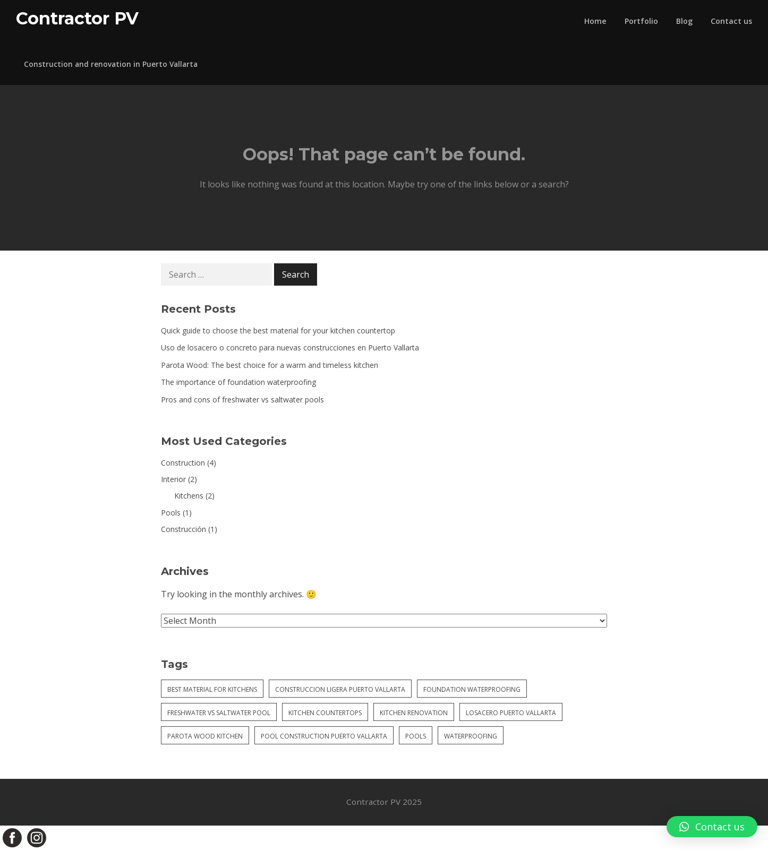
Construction (183, 463)
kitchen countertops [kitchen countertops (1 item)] (325, 712)
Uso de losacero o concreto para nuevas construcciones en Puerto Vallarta (290, 347)
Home (595, 21)
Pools (171, 513)
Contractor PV (77, 18)
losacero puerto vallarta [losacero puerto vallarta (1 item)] (511, 712)
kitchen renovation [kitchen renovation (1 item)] (414, 712)
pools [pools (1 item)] (415, 736)
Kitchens (188, 496)
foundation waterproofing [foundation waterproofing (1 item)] (471, 689)
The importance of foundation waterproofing (238, 382)
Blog (684, 21)
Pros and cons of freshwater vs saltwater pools (242, 399)
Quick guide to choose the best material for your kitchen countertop (278, 330)
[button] (712, 826)
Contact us (731, 21)
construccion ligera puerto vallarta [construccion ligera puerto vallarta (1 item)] (340, 689)
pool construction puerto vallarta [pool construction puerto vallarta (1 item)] (324, 736)
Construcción (183, 529)
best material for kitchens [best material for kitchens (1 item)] (212, 689)
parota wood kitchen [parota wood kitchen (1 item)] (205, 736)
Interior (173, 479)
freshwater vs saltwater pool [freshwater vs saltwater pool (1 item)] (218, 712)
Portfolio (641, 21)
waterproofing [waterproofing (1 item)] (470, 736)
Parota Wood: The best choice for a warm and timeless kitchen (269, 365)
